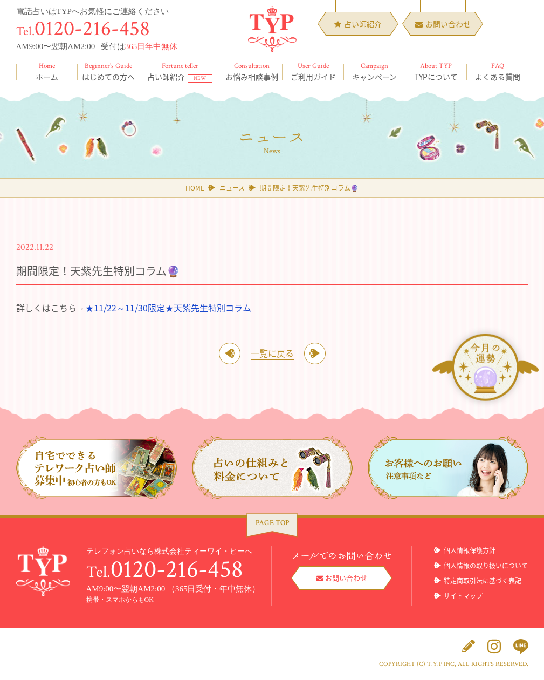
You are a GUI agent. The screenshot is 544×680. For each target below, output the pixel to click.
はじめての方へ (108, 72)
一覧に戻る (272, 352)
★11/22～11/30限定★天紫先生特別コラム (168, 307)
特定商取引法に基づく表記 (482, 581)
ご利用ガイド (313, 72)
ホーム (47, 72)
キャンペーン (374, 72)
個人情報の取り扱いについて (486, 565)
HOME (194, 188)
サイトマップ (463, 596)
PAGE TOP (272, 523)
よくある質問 (497, 72)
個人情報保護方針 (469, 550)
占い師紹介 (180, 72)
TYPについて (436, 72)
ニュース (232, 188)
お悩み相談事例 (252, 72)
